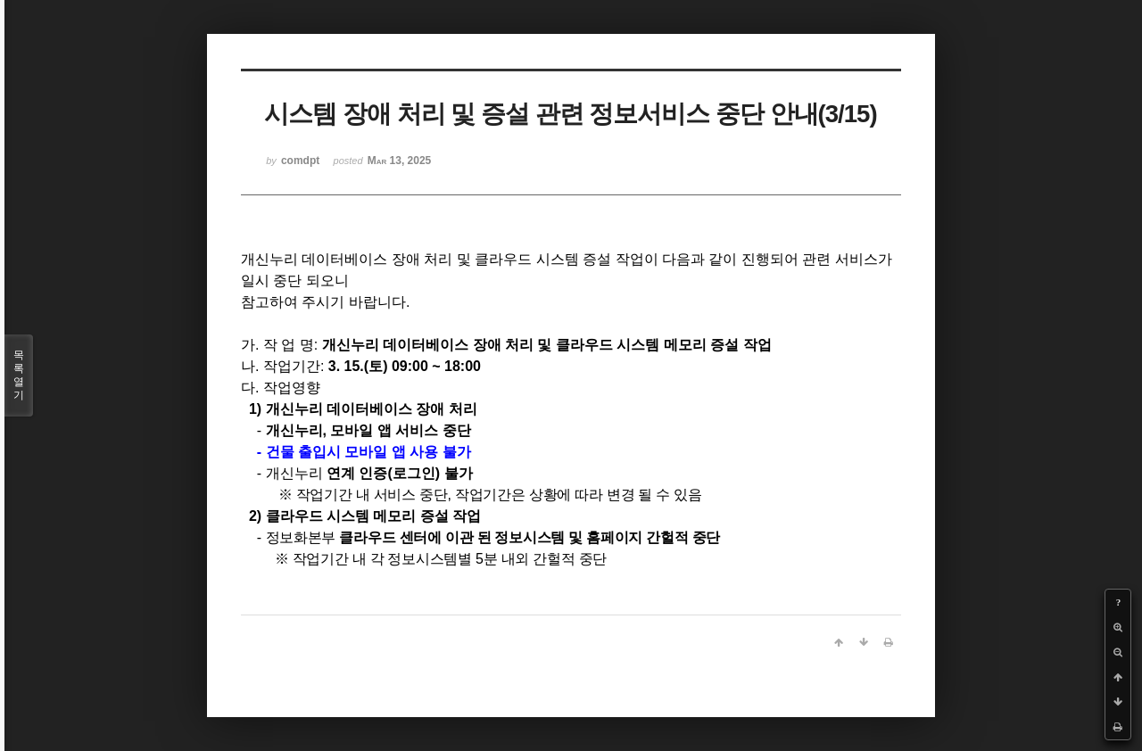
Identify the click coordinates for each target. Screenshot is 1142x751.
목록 (18, 375)
